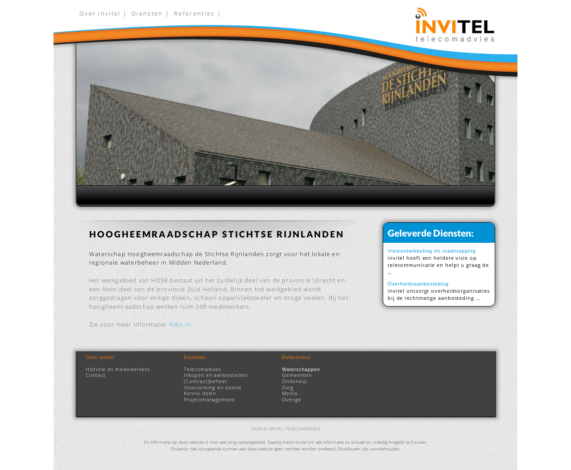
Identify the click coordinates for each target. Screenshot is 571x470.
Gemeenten (297, 375)
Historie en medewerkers (118, 369)
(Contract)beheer (206, 381)
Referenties (296, 357)
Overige (292, 399)
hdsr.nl (180, 324)
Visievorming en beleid (212, 387)
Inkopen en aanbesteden (216, 375)
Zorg (288, 387)
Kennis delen (200, 393)
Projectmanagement (209, 399)
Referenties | (197, 13)
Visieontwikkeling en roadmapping (432, 250)
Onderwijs (294, 381)
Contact (96, 375)
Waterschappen (301, 369)
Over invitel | (103, 13)
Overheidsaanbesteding (418, 283)
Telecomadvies (202, 369)
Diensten (195, 357)
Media (290, 393)
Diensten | (151, 13)
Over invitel (100, 357)
